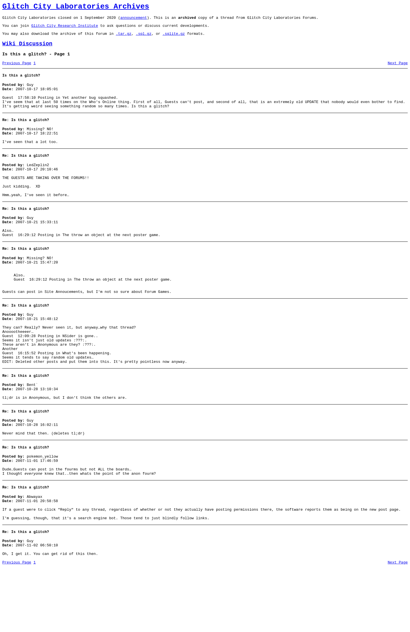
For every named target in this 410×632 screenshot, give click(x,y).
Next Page (398, 70)
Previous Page (16, 70)
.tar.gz (124, 37)
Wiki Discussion (27, 49)
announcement (133, 20)
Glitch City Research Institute (64, 28)
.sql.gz (144, 37)
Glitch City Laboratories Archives (75, 7)
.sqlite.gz (174, 37)
